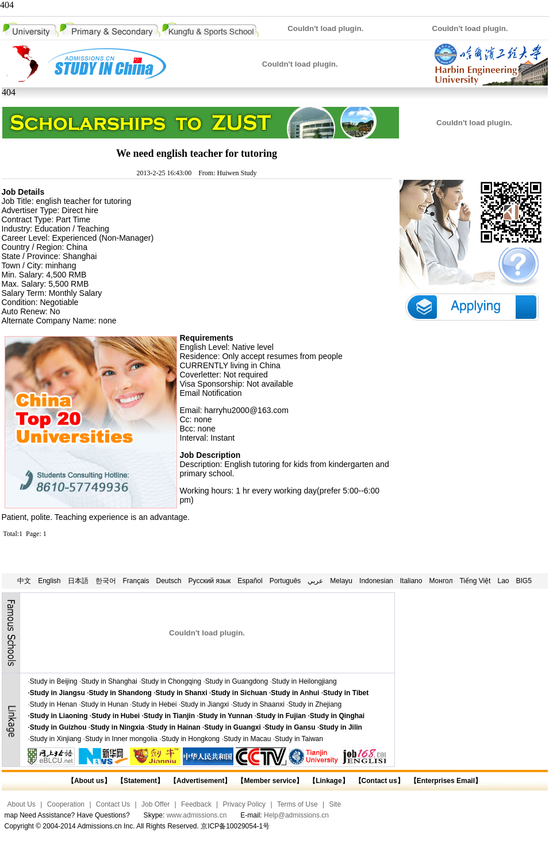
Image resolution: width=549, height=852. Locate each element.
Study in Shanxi (182, 693)
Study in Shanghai (109, 681)
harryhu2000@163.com (246, 410)
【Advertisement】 (200, 781)
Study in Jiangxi (205, 704)
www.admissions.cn (197, 815)
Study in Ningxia (117, 727)
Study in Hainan (174, 727)
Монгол (440, 581)
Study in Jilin (340, 727)
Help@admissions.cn (296, 815)
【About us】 (89, 781)
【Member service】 (270, 781)
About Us (21, 804)
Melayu (341, 581)
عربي (315, 581)
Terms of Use (297, 804)
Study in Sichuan (239, 693)
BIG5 (524, 581)
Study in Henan (53, 704)
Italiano (411, 581)
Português (285, 581)
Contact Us (113, 804)
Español (249, 581)
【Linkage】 (328, 781)
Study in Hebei (154, 704)
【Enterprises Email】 (446, 781)
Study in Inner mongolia (121, 739)
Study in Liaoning (59, 716)
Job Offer (155, 804)
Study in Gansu (290, 727)
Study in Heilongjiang (304, 681)
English (49, 581)
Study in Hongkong (191, 739)
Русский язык (210, 581)
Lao (503, 581)
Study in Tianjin (169, 716)
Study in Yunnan (226, 716)
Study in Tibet (345, 693)
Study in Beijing (54, 681)
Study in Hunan (104, 704)
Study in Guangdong (236, 681)
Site (335, 804)
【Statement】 (140, 781)
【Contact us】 (378, 781)
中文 (24, 581)
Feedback (196, 804)
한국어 (105, 581)
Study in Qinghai (337, 716)
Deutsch (169, 581)
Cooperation (66, 804)
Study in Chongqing (171, 681)
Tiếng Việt (474, 581)
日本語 (78, 581)
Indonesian (376, 581)
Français (136, 581)
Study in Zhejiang (314, 704)
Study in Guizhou (58, 727)
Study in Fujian (281, 716)
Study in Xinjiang (55, 739)
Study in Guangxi (232, 727)
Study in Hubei (115, 716)
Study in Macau (247, 739)
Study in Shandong (120, 693)
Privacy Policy (244, 804)
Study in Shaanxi (259, 704)
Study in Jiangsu (57, 693)
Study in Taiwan (299, 739)
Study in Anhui (295, 693)
